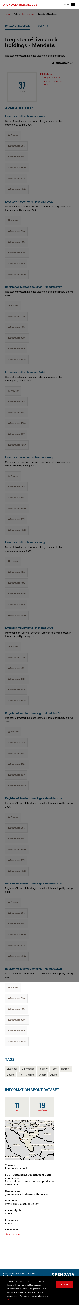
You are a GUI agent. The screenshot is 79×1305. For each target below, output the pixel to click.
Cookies (10, 1300)
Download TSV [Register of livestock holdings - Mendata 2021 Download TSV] (16, 1030)
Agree (65, 1285)
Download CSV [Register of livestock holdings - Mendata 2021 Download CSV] (16, 998)
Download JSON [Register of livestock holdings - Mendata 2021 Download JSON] (17, 1020)
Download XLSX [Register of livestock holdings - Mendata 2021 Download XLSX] (17, 1041)
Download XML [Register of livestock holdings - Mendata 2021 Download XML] (16, 1009)
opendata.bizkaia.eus (20, 4)
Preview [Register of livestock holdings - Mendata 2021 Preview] (13, 987)
